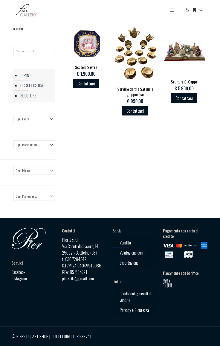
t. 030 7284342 (74, 259)
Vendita (125, 242)
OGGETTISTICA (31, 85)
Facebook (18, 272)
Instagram (19, 278)
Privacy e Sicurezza (134, 310)
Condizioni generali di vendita (136, 296)
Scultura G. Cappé (184, 82)
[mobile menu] (172, 9)
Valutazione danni (132, 252)
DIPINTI (26, 75)
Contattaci (86, 83)
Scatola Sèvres (86, 67)
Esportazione (129, 263)
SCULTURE (28, 95)
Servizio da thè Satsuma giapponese (135, 91)
